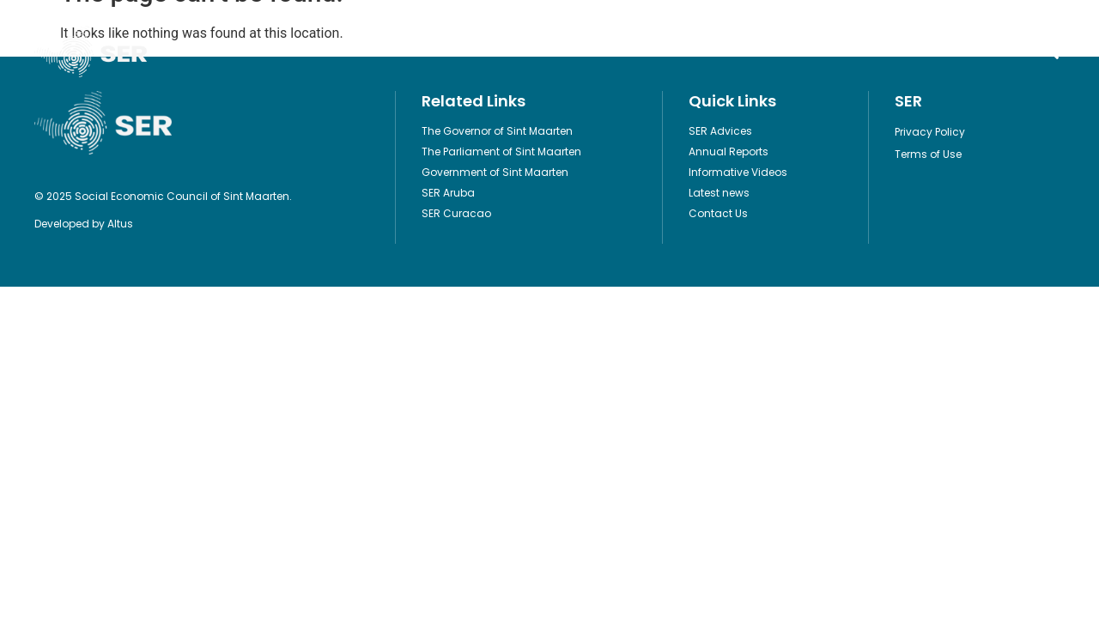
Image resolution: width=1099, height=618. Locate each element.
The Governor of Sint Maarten (497, 131)
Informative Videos (603, 51)
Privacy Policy (930, 131)
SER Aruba (448, 192)
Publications (379, 51)
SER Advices (720, 131)
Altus (120, 223)
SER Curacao (456, 213)
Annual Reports (728, 151)
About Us (719, 51)
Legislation (484, 51)
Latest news (719, 192)
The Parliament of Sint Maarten (501, 151)
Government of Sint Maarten (495, 172)
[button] (1050, 52)
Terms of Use (928, 154)
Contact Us (812, 51)
